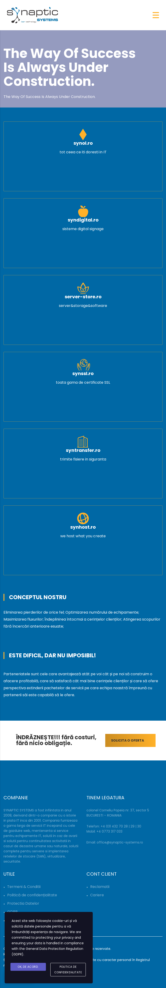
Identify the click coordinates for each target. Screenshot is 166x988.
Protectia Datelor (23, 903)
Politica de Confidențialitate (68, 969)
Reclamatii (99, 886)
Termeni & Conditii (24, 886)
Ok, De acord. (28, 967)
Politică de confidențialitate (32, 895)
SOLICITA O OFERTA (133, 740)
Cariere (97, 895)
